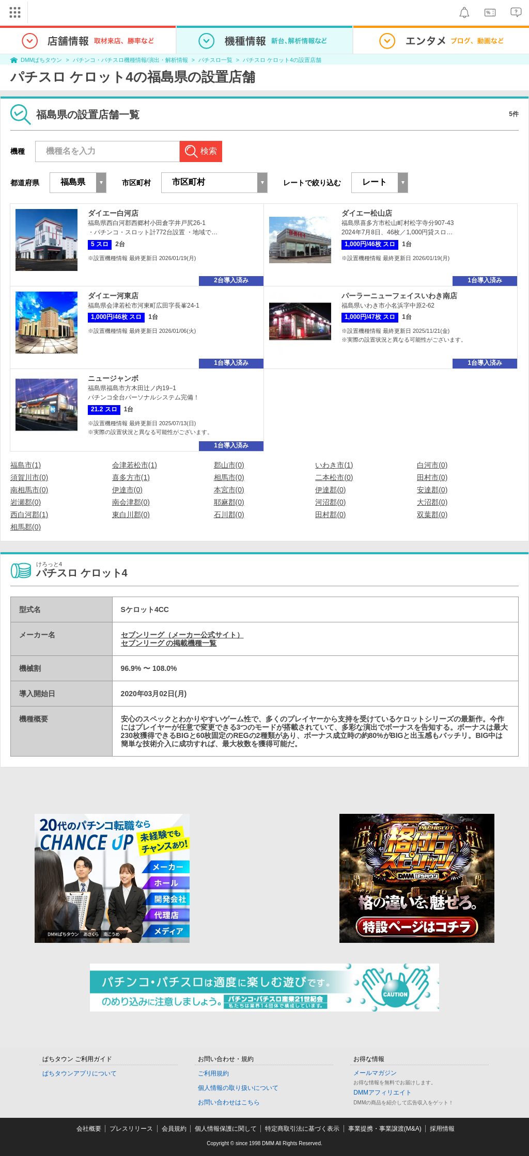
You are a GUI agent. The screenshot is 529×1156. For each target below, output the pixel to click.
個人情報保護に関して (226, 1128)
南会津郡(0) (131, 502)
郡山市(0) (229, 465)
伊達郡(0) (330, 489)
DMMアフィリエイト (382, 1092)
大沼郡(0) (432, 502)
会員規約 (174, 1128)
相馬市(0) (229, 477)
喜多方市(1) (131, 477)
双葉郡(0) (432, 514)
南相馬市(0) (29, 489)
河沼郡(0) (330, 502)
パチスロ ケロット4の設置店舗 (282, 60)
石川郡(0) (229, 514)
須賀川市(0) (29, 477)
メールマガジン (375, 1073)
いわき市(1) (334, 465)
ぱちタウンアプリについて (79, 1073)
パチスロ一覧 (215, 60)
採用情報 (442, 1128)
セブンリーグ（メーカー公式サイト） (182, 635)
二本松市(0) (334, 477)
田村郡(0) (330, 514)
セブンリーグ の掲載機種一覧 (169, 643)
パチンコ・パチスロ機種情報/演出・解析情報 (130, 60)
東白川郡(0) (131, 514)
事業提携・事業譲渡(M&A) (385, 1128)
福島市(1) (25, 465)
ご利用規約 (213, 1073)
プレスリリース (131, 1128)
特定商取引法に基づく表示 (302, 1128)
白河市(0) (432, 465)
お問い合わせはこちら (229, 1102)
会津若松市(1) (134, 465)
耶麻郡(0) (229, 502)
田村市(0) (432, 477)
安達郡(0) (432, 489)
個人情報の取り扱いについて (238, 1087)
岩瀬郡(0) (25, 502)
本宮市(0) (229, 489)
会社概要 (88, 1128)
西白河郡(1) (29, 514)
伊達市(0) (127, 489)
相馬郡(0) (25, 527)
